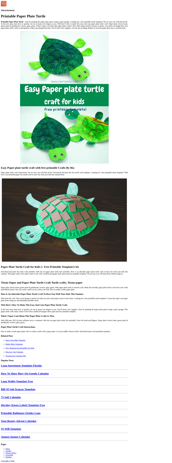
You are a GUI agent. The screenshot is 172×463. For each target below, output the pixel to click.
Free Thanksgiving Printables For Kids (20, 348)
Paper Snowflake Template (15, 340)
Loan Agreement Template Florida (21, 365)
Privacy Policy (11, 453)
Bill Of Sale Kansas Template (18, 389)
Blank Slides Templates (14, 344)
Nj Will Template (11, 428)
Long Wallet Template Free (17, 381)
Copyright (9, 455)
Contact (8, 451)
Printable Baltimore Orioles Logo (20, 413)
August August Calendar (15, 436)
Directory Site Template (14, 352)
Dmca (8, 449)
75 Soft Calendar (11, 397)
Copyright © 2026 (7, 461)
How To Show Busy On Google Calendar (25, 373)
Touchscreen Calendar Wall (16, 356)
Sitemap (9, 457)
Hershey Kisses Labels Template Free (23, 405)
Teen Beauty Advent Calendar (18, 421)
